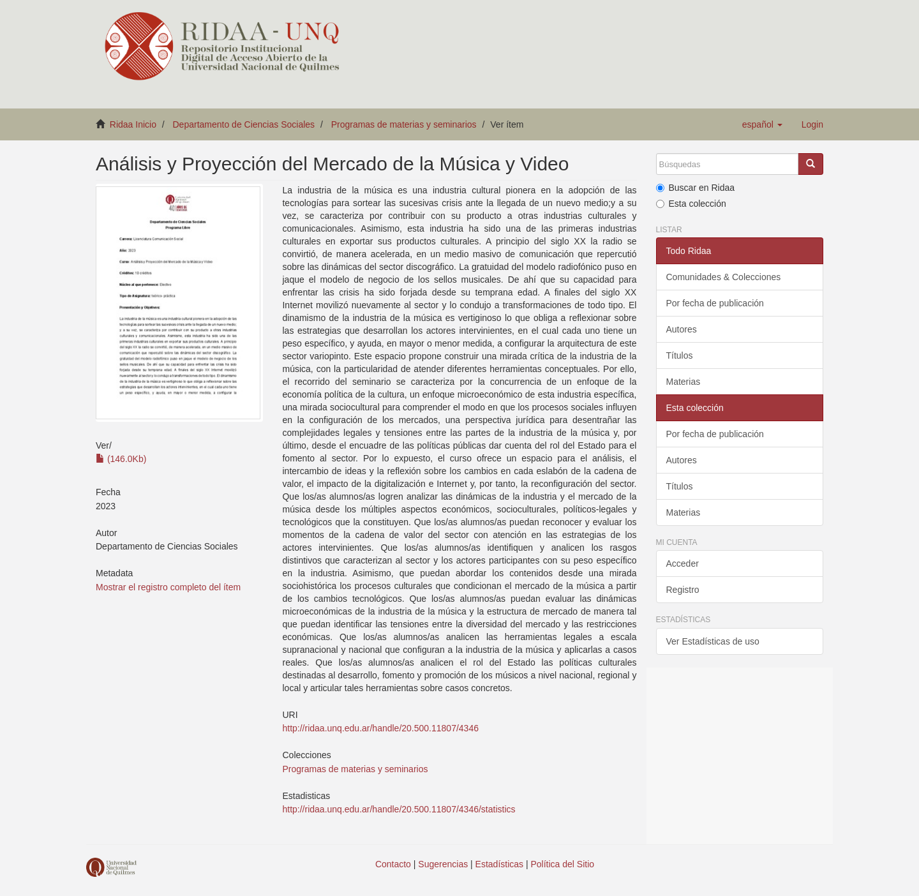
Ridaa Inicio (133, 124)
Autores (681, 329)
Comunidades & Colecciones (723, 277)
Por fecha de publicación (715, 303)
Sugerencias (443, 864)
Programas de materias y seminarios (404, 124)
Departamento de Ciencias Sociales (244, 124)
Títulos (679, 355)
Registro (682, 590)
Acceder (682, 563)
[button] (762, 124)
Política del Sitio (563, 864)
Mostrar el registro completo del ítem (168, 587)
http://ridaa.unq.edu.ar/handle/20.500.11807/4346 (380, 728)
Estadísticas (499, 864)
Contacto (393, 864)
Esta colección (691, 203)
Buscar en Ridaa (695, 188)
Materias (683, 382)
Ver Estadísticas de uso (712, 641)
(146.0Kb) (121, 459)
